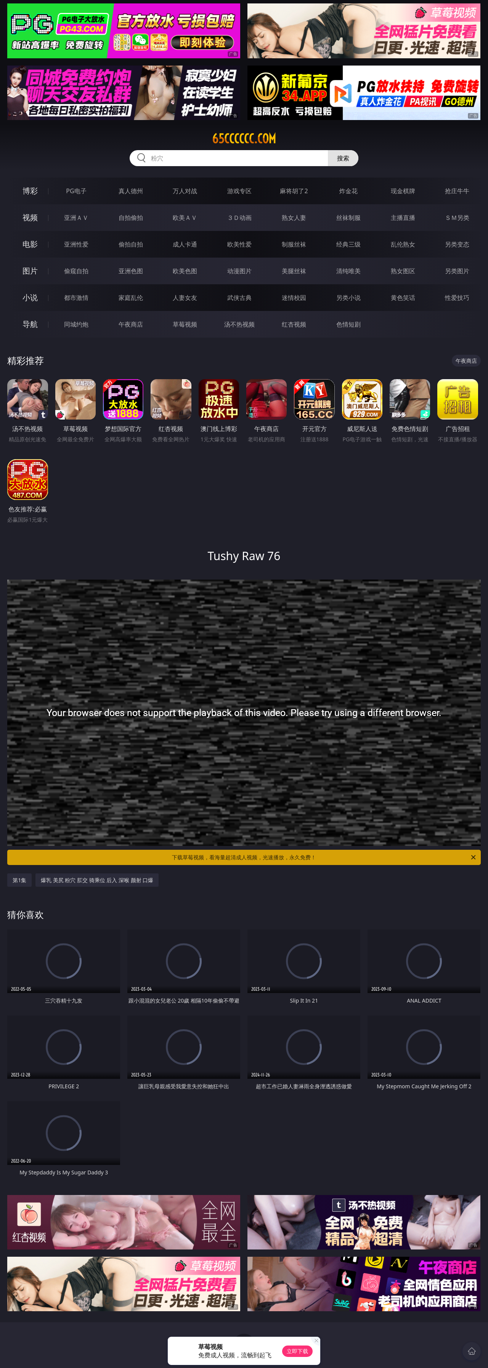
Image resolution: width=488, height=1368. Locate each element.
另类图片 (457, 271)
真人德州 (131, 191)
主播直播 (403, 217)
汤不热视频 (239, 324)
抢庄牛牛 (457, 191)
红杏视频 (294, 324)
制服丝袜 (294, 244)
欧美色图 (185, 271)
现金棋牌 (403, 191)
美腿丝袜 (294, 271)
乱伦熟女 (403, 244)
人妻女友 (185, 297)
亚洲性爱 (76, 244)
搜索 (343, 158)
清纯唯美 (348, 271)
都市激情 (76, 297)
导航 (30, 324)
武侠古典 (239, 297)
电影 (30, 244)
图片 (30, 271)
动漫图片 (239, 271)
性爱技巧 (457, 297)
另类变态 (457, 244)
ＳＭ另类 (457, 217)
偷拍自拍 (131, 244)
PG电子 (76, 191)
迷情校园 (294, 297)
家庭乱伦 (131, 297)
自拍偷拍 (131, 217)
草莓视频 (185, 324)
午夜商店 (131, 324)
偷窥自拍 (76, 271)
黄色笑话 (403, 297)
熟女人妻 (294, 217)
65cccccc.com (244, 138)
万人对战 (185, 191)
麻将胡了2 (294, 191)
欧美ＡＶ (185, 217)
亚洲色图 (131, 271)
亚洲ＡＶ (76, 217)
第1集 (19, 880)
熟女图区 (403, 271)
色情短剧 (348, 324)
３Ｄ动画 (239, 217)
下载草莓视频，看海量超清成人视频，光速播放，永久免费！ (324, 857)
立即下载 (297, 1351)
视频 (30, 217)
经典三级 (348, 244)
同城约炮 (76, 324)
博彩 (30, 191)
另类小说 (348, 297)
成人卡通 (185, 244)
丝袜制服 (348, 217)
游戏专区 (239, 191)
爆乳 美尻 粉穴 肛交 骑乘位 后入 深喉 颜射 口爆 (97, 880)
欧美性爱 (239, 244)
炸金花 (348, 191)
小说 (30, 297)
